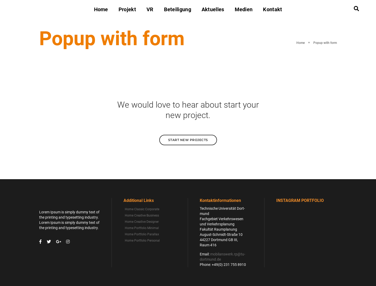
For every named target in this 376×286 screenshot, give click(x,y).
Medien (244, 9)
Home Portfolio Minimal (142, 228)
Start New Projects (188, 140)
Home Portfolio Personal (142, 240)
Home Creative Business (142, 215)
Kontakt (272, 9)
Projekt (127, 9)
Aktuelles (213, 9)
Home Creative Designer (142, 222)
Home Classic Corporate (142, 209)
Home (101, 9)
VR (150, 9)
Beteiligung (177, 9)
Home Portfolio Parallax (142, 234)
